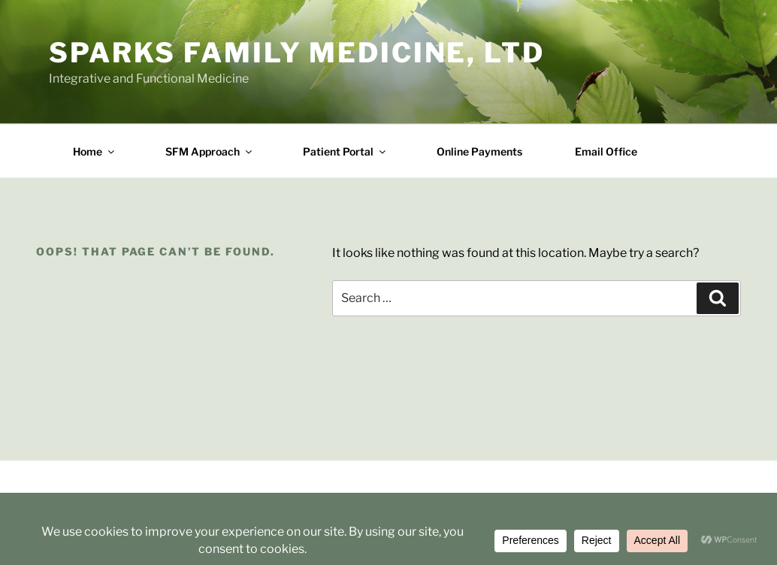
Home (94, 151)
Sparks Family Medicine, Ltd (297, 52)
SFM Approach (209, 151)
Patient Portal (345, 151)
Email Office (606, 151)
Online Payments (479, 151)
